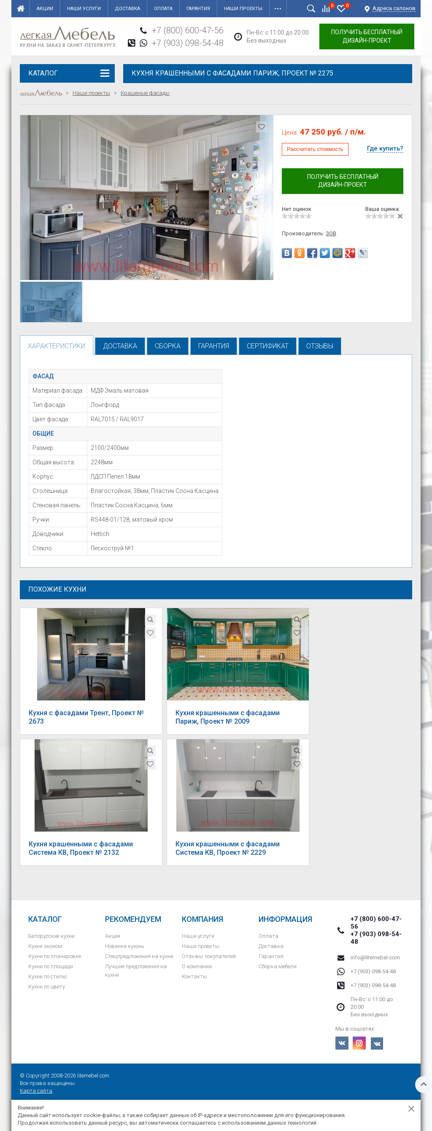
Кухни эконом (45, 946)
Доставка (127, 8)
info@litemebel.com (375, 957)
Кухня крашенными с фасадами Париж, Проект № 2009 (228, 717)
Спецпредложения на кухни (139, 956)
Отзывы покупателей (209, 956)
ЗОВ (331, 233)
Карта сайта (36, 1091)
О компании (197, 966)
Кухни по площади (50, 966)
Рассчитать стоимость (315, 149)
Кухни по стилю (47, 976)
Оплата (163, 8)
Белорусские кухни (51, 936)
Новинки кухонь (124, 946)
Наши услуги (84, 8)
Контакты (194, 976)
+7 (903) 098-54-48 (188, 43)
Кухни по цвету (46, 986)
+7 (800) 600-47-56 (188, 30)
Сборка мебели (278, 966)
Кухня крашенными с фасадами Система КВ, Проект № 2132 (81, 848)
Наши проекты (243, 8)
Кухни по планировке (54, 956)
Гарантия (198, 8)
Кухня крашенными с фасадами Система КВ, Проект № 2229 (228, 848)
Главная (20, 8)
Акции (45, 8)
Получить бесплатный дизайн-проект (366, 36)
